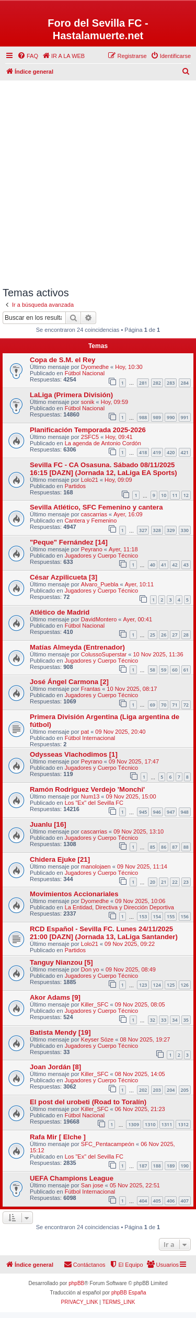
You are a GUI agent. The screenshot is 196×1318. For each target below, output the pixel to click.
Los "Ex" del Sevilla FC (94, 803)
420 (171, 452)
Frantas (90, 689)
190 (185, 1165)
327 (143, 530)
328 (157, 530)
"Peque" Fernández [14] (69, 542)
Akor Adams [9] (55, 997)
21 (163, 881)
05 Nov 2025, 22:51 (135, 1185)
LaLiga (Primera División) (71, 395)
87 (174, 846)
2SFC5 (90, 437)
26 (163, 634)
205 (185, 1089)
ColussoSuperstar (103, 654)
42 (174, 564)
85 (152, 846)
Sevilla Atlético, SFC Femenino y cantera (96, 507)
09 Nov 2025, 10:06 (140, 901)
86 (163, 846)
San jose (92, 1185)
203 (157, 1089)
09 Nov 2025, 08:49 (131, 969)
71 (174, 704)
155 (171, 916)
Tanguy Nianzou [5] (61, 962)
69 (152, 704)
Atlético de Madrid (59, 612)
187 (143, 1165)
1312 (183, 1124)
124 (157, 984)
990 (171, 417)
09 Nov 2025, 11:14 (142, 866)
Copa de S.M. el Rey (62, 360)
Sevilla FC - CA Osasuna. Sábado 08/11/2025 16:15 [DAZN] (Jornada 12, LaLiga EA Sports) (103, 469)
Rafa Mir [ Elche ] (58, 1137)
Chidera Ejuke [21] (60, 859)
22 (174, 881)
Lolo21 (89, 480)
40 (152, 564)
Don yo (90, 969)
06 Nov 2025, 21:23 (140, 1109)
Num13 (90, 796)
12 (186, 495)
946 (157, 811)
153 (143, 916)
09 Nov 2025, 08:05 (140, 1004)
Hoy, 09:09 (118, 480)
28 (186, 634)
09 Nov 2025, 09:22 (130, 944)
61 (186, 669)
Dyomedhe (95, 367)
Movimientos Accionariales (74, 894)
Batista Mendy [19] (60, 1032)
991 (185, 417)
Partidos (75, 486)
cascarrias (94, 514)
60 (174, 669)
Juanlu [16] (48, 824)
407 (185, 1200)
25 (152, 634)
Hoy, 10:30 (128, 367)
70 (163, 704)
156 (185, 916)
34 (174, 1019)
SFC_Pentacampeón (107, 1144)
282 (157, 382)
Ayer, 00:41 (137, 619)
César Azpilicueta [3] (63, 577)
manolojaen (96, 866)
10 (163, 495)
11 (174, 495)
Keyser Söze (97, 1039)
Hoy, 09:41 (118, 437)
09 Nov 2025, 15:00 (131, 796)
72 (186, 704)
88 (186, 846)
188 (157, 1165)
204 (171, 1089)
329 (171, 530)
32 (152, 1019)
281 (143, 382)
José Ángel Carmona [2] (69, 682)
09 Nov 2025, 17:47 (134, 761)
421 (185, 452)
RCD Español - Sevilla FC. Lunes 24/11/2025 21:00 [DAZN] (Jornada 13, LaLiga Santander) (104, 933)
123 (143, 984)
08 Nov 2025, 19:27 (145, 1039)
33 (163, 1019)
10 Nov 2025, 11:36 (158, 654)
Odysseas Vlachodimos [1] (74, 754)
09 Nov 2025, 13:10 (138, 831)
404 (143, 1200)
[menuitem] (27, 56)
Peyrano (91, 549)
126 (185, 984)
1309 (133, 1124)
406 (171, 1200)
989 (157, 417)
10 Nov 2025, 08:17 (132, 689)
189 (171, 1165)
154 (157, 916)
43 (186, 564)
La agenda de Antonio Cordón (103, 443)
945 (143, 811)
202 (143, 1089)
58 (152, 669)
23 (186, 881)
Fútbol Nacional (85, 373)
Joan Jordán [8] (55, 1067)
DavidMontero (99, 619)
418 (143, 452)
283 (171, 382)
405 (157, 1200)
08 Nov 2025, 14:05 (140, 1074)
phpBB (76, 1283)
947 (171, 811)
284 (185, 382)
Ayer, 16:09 (127, 514)
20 (152, 881)
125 (171, 984)
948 (185, 811)
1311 (167, 1124)
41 (163, 564)
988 (143, 417)
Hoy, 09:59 (114, 402)
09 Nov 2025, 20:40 (120, 732)
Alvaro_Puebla (100, 584)
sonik (88, 402)
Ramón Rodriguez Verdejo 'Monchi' (87, 789)
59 (163, 669)
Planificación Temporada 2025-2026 (88, 430)
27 (174, 634)
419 (157, 452)
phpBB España (128, 1293)
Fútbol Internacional (90, 738)
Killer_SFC (95, 1004)
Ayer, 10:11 (139, 584)
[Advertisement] (98, 181)
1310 (150, 1124)
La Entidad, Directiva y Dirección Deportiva (119, 907)
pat (85, 732)
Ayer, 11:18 (123, 549)
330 (185, 530)
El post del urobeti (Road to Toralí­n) (88, 1102)
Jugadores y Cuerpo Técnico (101, 555)
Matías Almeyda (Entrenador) (77, 647)
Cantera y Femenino (91, 520)
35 (186, 1019)
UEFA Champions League (71, 1178)
